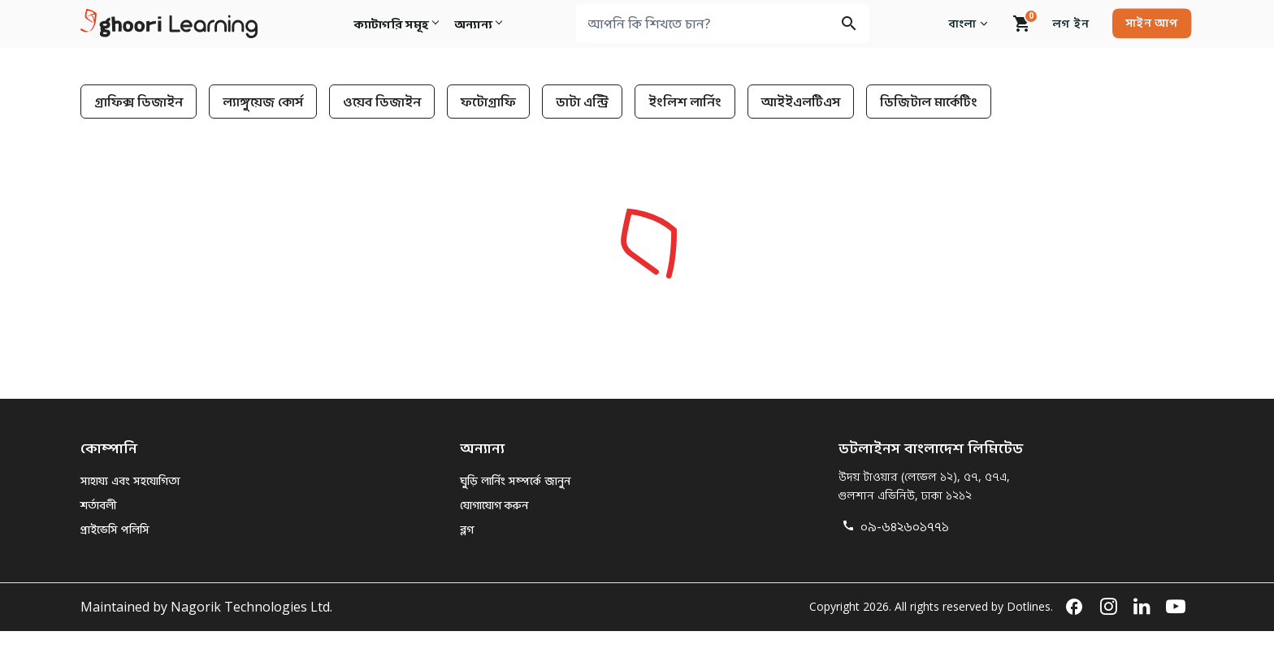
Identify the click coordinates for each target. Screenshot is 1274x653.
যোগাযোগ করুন (494, 504)
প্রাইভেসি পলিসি (115, 529)
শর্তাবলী (98, 504)
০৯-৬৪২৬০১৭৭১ (893, 526)
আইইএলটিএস (800, 101)
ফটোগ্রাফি (488, 101)
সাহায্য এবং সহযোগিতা (130, 480)
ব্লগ (467, 529)
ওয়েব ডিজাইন (382, 101)
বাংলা (971, 23)
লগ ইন (1070, 23)
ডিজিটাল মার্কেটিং (928, 101)
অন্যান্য (476, 23)
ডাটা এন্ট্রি (582, 101)
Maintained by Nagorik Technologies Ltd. (206, 607)
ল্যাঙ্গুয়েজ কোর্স (263, 101)
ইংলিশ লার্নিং (685, 101)
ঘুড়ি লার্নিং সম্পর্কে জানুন (515, 480)
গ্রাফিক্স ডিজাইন (138, 101)
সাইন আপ (1151, 22)
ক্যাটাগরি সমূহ (390, 23)
